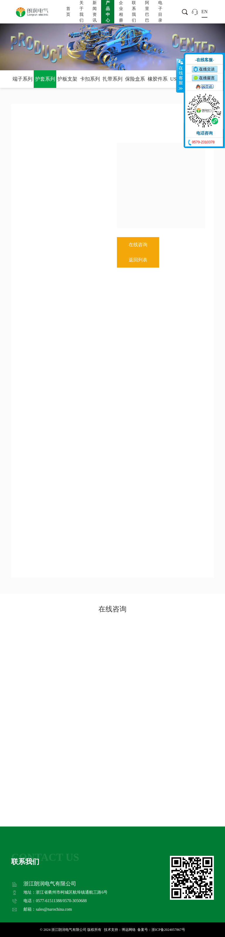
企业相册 (121, 12)
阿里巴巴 (147, 12)
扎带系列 (112, 79)
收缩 (180, 75)
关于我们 (81, 12)
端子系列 (23, 79)
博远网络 (129, 930)
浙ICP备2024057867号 (168, 930)
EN (204, 11)
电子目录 (160, 12)
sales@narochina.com (54, 909)
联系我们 (134, 12)
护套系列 (45, 79)
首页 (68, 11)
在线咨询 (138, 244)
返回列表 (138, 259)
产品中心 (108, 12)
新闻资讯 (95, 12)
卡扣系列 (90, 79)
